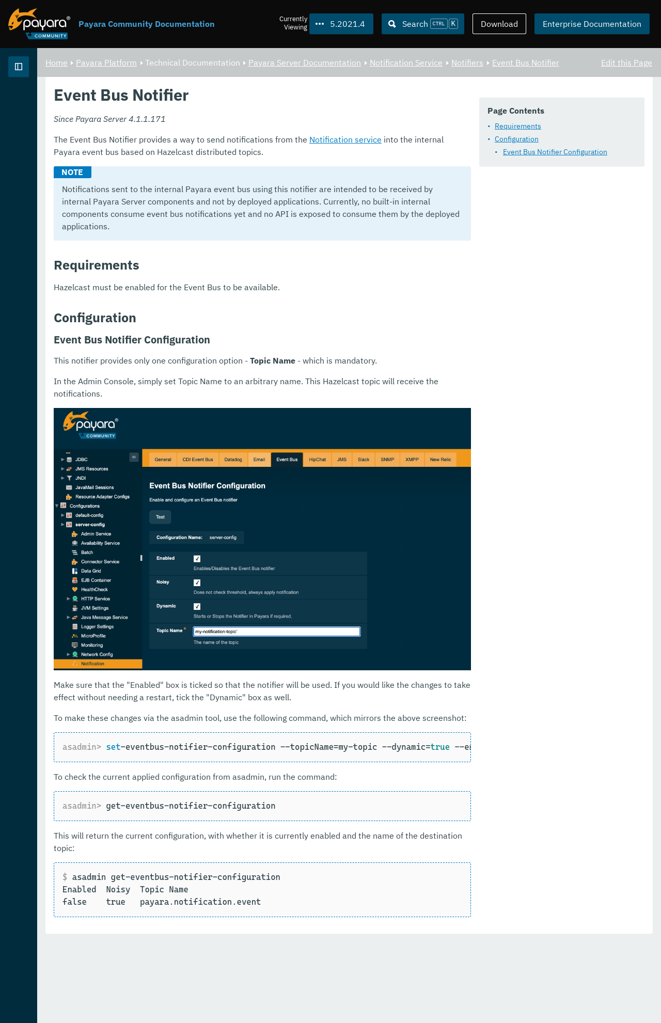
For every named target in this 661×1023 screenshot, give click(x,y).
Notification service (474, 229)
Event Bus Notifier (248, 74)
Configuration (220, 166)
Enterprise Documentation (592, 24)
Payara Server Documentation (433, 62)
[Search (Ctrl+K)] (423, 23)
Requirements (221, 153)
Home (185, 62)
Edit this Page (626, 62)
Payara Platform (234, 62)
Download (499, 24)
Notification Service (534, 62)
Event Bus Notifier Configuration (258, 179)
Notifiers (191, 74)
